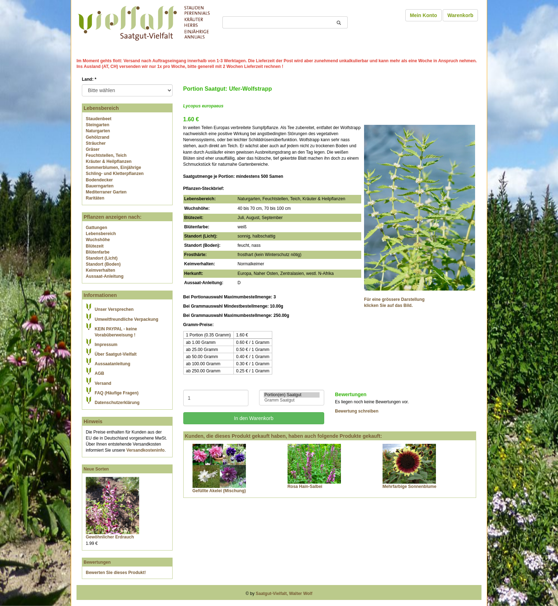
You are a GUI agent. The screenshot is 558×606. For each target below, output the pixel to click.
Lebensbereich (101, 233)
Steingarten (97, 124)
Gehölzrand (97, 137)
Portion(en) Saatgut (292, 395)
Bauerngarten (100, 186)
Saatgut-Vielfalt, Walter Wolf (284, 593)
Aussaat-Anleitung (104, 276)
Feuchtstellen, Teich (106, 155)
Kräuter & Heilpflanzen (109, 161)
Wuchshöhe (98, 239)
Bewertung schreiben (356, 411)
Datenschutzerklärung (117, 402)
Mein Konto (423, 15)
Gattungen (96, 227)
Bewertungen (97, 562)
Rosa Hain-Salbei (305, 486)
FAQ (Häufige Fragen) (116, 392)
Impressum (106, 344)
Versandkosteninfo (145, 450)
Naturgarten (98, 130)
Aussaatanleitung (112, 363)
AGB (99, 373)
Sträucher (96, 143)
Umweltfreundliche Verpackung (126, 319)
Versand (103, 383)
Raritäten (95, 198)
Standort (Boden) (103, 264)
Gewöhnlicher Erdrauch (110, 537)
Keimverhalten (100, 270)
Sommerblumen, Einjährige (113, 167)
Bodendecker (99, 179)
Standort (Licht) (101, 258)
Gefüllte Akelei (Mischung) (219, 490)
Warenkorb (460, 15)
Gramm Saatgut (292, 400)
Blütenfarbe (98, 252)
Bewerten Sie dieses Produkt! (116, 572)
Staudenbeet (98, 118)
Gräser (93, 149)
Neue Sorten (96, 469)
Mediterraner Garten (106, 192)
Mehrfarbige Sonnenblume (409, 486)
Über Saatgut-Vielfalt (116, 354)
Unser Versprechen (114, 309)
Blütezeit (95, 246)
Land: (89, 79)
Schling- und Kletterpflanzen (115, 173)
